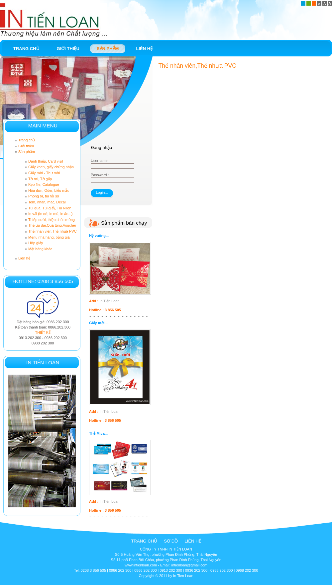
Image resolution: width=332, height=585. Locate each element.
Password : (100, 175)
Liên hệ (192, 541)
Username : (100, 161)
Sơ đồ (171, 541)
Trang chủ (144, 541)
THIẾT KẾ (43, 332)
